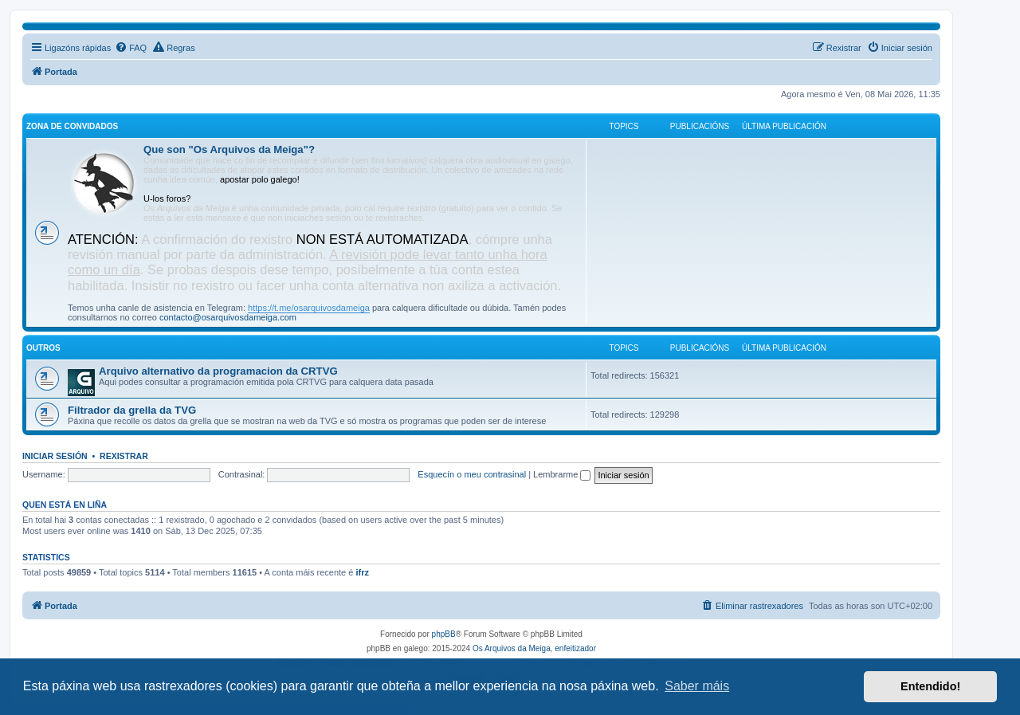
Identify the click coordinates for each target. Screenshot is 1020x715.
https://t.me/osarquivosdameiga (309, 307)
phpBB (444, 634)
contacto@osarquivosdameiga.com (227, 317)
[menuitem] (131, 47)
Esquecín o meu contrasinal (472, 474)
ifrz (362, 572)
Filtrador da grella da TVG (132, 410)
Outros (43, 348)
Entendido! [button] (930, 686)
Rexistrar (124, 456)
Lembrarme (561, 474)
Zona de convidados (72, 126)
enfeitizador (575, 648)
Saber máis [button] (697, 686)
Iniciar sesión (55, 456)
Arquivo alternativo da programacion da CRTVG (218, 371)
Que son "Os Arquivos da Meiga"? (229, 149)
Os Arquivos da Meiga (512, 648)
